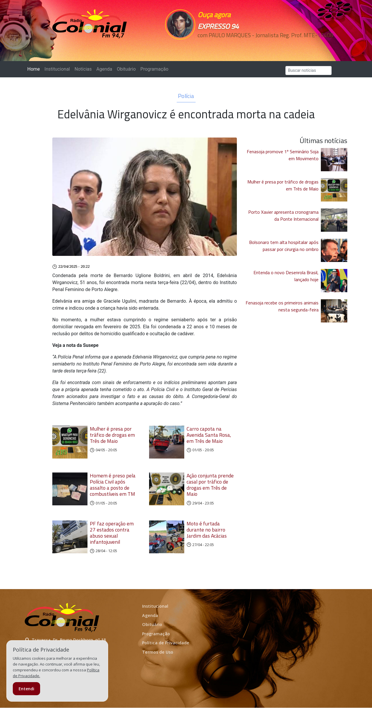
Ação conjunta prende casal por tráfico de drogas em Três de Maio (210, 485)
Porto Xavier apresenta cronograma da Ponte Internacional (283, 215)
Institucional (57, 69)
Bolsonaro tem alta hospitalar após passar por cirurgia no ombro (284, 246)
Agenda (104, 69)
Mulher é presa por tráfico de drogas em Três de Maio (112, 435)
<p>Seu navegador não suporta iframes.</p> (226, 46)
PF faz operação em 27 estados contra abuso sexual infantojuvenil (112, 533)
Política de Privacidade (165, 643)
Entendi (26, 688)
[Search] (308, 70)
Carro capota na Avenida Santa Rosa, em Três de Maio (209, 435)
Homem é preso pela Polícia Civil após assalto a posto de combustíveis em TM (112, 485)
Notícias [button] (83, 69)
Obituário (126, 69)
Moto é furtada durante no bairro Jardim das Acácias (207, 530)
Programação (154, 69)
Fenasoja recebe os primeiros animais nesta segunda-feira (282, 306)
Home (34, 69)
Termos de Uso (157, 652)
